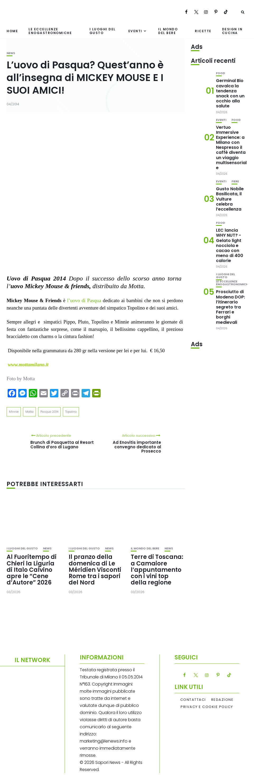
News (11, 53)
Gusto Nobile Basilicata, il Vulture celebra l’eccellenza (230, 199)
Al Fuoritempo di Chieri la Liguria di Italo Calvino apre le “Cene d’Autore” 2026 (32, 570)
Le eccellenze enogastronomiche (50, 31)
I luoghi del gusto (103, 31)
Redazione (222, 700)
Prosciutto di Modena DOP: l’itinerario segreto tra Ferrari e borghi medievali (230, 307)
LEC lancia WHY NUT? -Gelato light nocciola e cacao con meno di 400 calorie (229, 245)
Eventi (135, 31)
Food (220, 73)
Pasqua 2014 (49, 412)
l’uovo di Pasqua (84, 300)
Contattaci (193, 700)
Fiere (235, 181)
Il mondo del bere (168, 31)
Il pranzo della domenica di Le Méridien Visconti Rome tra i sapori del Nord (95, 570)
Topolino (71, 412)
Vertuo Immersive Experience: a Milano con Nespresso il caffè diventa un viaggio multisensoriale (231, 147)
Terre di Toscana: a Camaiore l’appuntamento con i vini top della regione (157, 570)
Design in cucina (232, 31)
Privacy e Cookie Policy (207, 707)
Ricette (203, 31)
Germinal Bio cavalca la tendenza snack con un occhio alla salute (230, 93)
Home (12, 31)
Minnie (13, 412)
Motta (29, 412)
